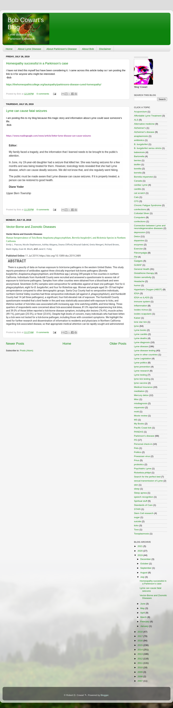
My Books (139, 423)
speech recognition (143, 497)
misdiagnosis (140, 403)
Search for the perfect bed (147, 476)
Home (9, 48)
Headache (139, 281)
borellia (137, 168)
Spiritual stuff (140, 501)
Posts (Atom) (26, 350)
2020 (140, 551)
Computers (139, 217)
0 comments (43, 93)
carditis (137, 189)
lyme (136, 326)
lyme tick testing (142, 379)
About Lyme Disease (29, 48)
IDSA (136, 293)
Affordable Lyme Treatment (147, 115)
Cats (136, 197)
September (146, 568)
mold (136, 411)
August (144, 572)
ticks (136, 525)
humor (137, 285)
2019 (140, 555)
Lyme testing (140, 375)
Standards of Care (143, 505)
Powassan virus (142, 456)
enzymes (138, 244)
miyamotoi (139, 407)
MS (135, 419)
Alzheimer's (140, 128)
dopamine (139, 240)
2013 (140, 654)
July (142, 577)
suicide (137, 521)
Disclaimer (105, 48)
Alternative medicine (144, 124)
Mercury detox (141, 395)
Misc (136, 399)
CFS (136, 201)
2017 (140, 636)
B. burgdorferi (141, 144)
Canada (138, 181)
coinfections (140, 209)
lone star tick (140, 322)
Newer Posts (15, 343)
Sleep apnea (140, 493)
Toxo (136, 529)
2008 (140, 676)
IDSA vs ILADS (141, 297)
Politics (137, 452)
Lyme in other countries (146, 354)
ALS (136, 120)
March (143, 617)
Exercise (138, 248)
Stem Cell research (143, 513)
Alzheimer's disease (144, 132)
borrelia (138, 172)
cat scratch (139, 193)
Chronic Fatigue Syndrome (147, 205)
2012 (140, 658)
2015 (140, 645)
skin (136, 485)
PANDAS (138, 432)
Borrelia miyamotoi (143, 176)
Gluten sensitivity (142, 277)
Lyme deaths (140, 338)
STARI (137, 509)
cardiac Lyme (141, 185)
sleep (136, 488)
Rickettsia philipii (142, 472)
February (145, 621)
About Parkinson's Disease (61, 48)
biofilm (137, 164)
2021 (140, 546)
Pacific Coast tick (142, 427)
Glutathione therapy (144, 273)
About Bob (88, 48)
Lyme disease (141, 346)
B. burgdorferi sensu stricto (147, 148)
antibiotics (139, 140)
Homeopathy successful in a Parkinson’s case (37, 63)
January (144, 626)
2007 (140, 681)
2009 (140, 672)
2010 (140, 667)
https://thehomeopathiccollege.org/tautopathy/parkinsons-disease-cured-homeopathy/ (53, 84)
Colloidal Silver (141, 213)
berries (137, 160)
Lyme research (141, 370)
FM (135, 257)
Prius (136, 460)
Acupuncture (140, 111)
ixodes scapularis (143, 314)
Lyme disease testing (144, 350)
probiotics (139, 464)
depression (139, 232)
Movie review (140, 415)
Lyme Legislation (142, 358)
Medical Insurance (143, 387)
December (145, 559)
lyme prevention (142, 366)
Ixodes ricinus (141, 309)
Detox (137, 236)
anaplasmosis (141, 136)
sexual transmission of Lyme (148, 480)
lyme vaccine (140, 383)
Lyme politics (140, 362)
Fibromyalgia (140, 252)
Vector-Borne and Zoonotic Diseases (31, 227)
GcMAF (138, 265)
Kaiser (137, 318)
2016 (140, 640)
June (143, 603)
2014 (140, 649)
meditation (139, 391)
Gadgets (138, 261)
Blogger (104, 695)
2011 (140, 663)
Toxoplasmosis (141, 533)
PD (135, 440)
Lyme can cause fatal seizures (26, 111)
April (143, 612)
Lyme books (140, 330)
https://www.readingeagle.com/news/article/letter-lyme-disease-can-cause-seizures (48, 135)
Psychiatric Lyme (142, 468)
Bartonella (139, 156)
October (144, 563)
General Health (141, 269)
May (142, 608)
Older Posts (118, 343)
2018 (140, 631)
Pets (136, 448)
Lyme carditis (140, 334)
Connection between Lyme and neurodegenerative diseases (150, 227)
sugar (137, 517)
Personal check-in (143, 444)
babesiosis (139, 152)
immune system (142, 301)
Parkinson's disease (144, 436)
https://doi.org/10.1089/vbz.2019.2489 (60, 255)
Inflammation (140, 305)
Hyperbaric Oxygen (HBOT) (148, 289)
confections (140, 221)
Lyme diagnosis (142, 342)
